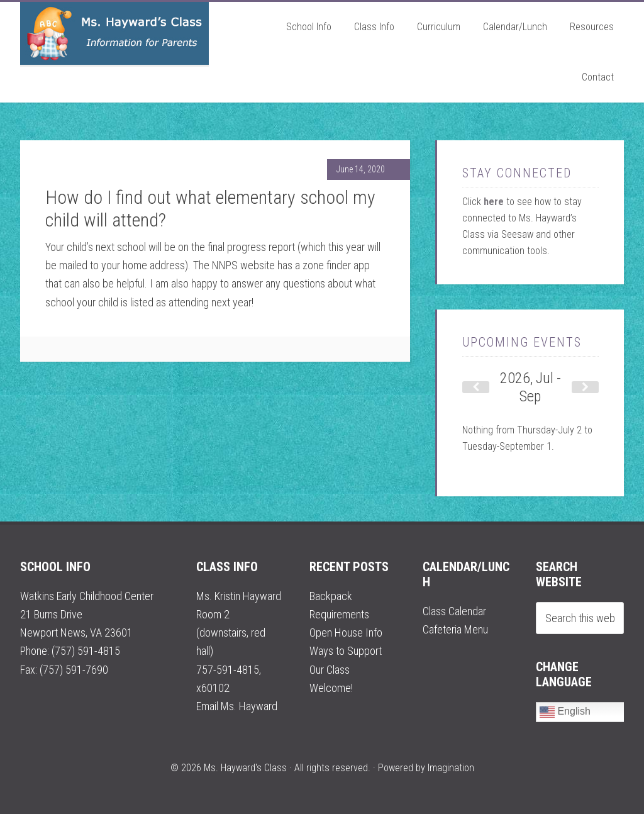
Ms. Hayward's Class (114, 33)
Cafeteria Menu (455, 629)
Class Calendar (454, 611)
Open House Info (345, 632)
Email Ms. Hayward (236, 706)
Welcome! (331, 687)
